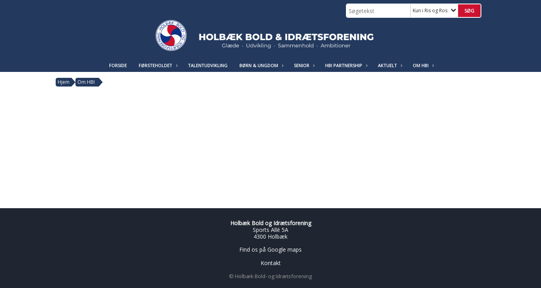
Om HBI (422, 65)
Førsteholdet (157, 65)
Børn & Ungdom (260, 65)
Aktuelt (389, 65)
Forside (118, 65)
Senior (303, 65)
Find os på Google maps (270, 249)
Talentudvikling (207, 65)
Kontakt (271, 263)
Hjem (64, 82)
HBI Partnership (345, 65)
